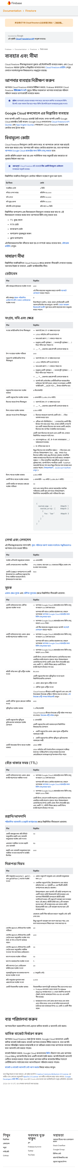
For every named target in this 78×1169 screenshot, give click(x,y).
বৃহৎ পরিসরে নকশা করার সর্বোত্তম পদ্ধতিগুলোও (51, 545)
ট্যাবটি (20, 90)
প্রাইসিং (55, 67)
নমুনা (4, 1147)
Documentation (12, 10)
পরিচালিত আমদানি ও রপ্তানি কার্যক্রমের (21, 822)
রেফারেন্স (6, 1143)
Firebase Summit (34, 1147)
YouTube (31, 1155)
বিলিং (48, 1053)
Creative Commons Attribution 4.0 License (52, 1074)
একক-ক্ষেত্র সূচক (12, 593)
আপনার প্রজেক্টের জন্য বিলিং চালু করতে (28, 151)
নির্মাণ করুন (44, 49)
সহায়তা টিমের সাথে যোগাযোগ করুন (63, 1140)
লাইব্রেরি (6, 1151)
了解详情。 (58, 23)
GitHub (6, 1155)
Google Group (59, 1149)
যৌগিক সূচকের (30, 593)
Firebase (8, 49)
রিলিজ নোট (57, 1153)
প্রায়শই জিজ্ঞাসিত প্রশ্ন (60, 1157)
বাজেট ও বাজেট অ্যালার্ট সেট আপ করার (22, 1067)
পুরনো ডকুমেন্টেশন (59, 1161)
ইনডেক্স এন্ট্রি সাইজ (47, 715)
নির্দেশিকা (6, 1139)
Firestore (30, 10)
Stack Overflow (59, 1145)
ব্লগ (29, 1143)
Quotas (25, 125)
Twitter (30, 1151)
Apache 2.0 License (30, 1077)
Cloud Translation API (25, 39)
